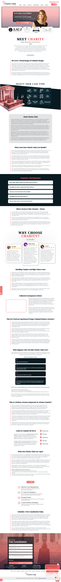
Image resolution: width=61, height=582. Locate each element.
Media (42, 5)
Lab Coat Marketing (43, 578)
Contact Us (33, 571)
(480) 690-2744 (54, 2)
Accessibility (43, 571)
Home (20, 5)
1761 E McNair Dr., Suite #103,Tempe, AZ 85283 (11, 567)
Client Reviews (36, 5)
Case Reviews (23, 571)
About (24, 5)
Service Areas (38, 571)
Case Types (29, 5)
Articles (46, 5)
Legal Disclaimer (11, 560)
